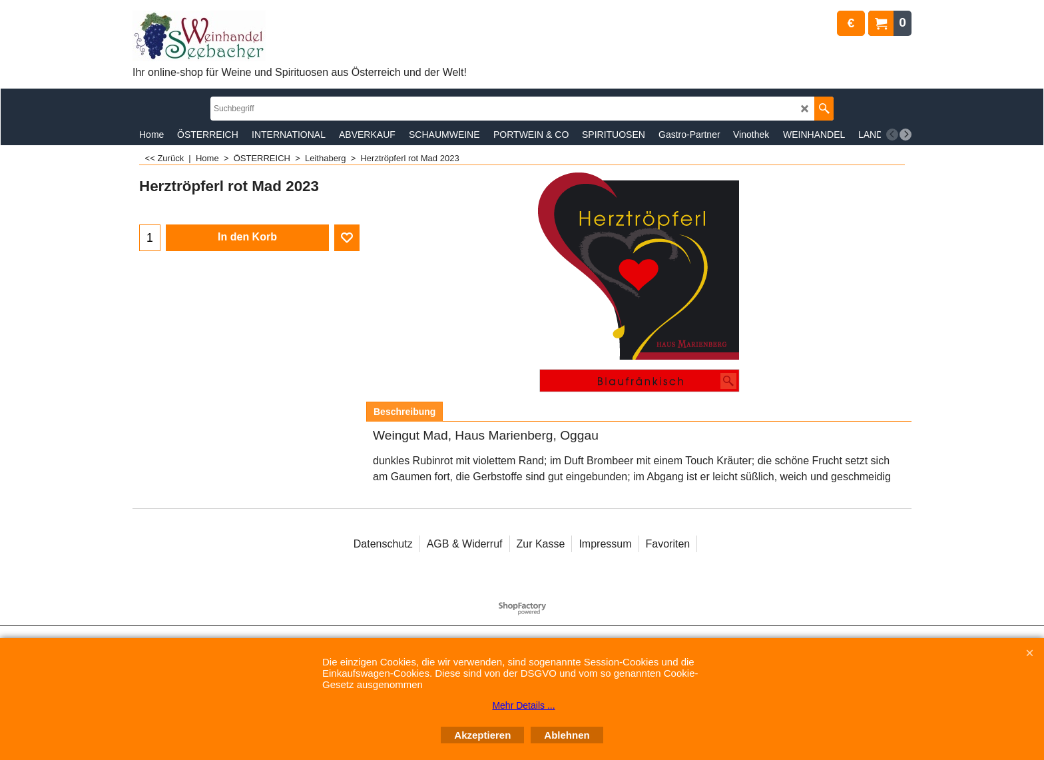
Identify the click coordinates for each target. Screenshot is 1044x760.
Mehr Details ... (523, 705)
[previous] (892, 135)
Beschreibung (404, 411)
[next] (906, 135)
